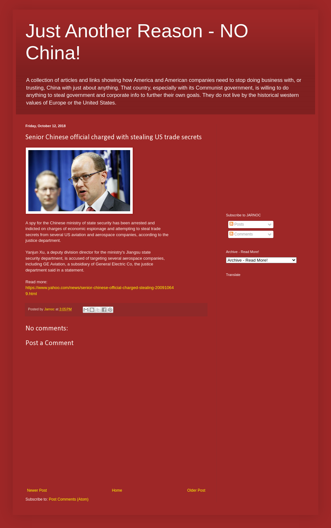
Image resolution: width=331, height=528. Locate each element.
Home (117, 490)
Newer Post (37, 490)
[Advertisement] (266, 164)
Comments (241, 234)
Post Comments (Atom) (68, 499)
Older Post (196, 490)
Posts (236, 224)
